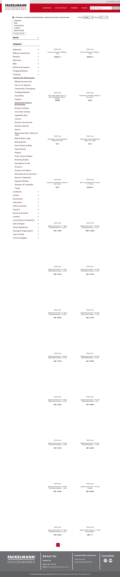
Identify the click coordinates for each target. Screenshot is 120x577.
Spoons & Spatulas (23, 177)
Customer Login (113, 2)
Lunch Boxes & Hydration (24, 220)
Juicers (18, 119)
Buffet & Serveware (21, 67)
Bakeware (17, 50)
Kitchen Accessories (23, 122)
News (84, 8)
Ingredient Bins (21, 115)
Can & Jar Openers (23, 85)
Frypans (18, 99)
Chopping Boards (20, 71)
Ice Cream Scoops (22, 112)
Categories (61, 8)
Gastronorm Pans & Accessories (57, 17)
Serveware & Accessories (26, 174)
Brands (47, 8)
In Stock (17, 28)
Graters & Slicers (22, 108)
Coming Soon (19, 25)
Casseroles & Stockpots (25, 89)
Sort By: (80, 17)
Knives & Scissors (20, 213)
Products (19, 17)
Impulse (16, 209)
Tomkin (74, 8)
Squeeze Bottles (22, 181)
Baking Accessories (21, 53)
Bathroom (17, 60)
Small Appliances (20, 227)
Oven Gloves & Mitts (23, 145)
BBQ (14, 64)
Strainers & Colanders (24, 185)
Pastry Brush (20, 149)
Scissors (18, 167)
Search (116, 8)
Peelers (18, 153)
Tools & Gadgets (20, 238)
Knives (17, 130)
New (15, 23)
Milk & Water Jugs (22, 138)
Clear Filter (19, 33)
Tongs (17, 188)
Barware (16, 57)
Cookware (17, 192)
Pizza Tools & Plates (23, 156)
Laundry (16, 217)
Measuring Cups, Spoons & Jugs (26, 134)
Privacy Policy (77, 574)
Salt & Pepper (19, 224)
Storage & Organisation (23, 231)
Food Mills (19, 96)
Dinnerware (18, 199)
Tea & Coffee (18, 234)
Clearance (17, 20)
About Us (50, 556)
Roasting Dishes (22, 160)
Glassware (17, 202)
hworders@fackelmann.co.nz (58, 567)
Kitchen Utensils (22, 126)
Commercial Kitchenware (34, 17)
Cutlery (16, 195)
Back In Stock (19, 30)
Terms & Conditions (63, 574)
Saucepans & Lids (22, 163)
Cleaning (16, 74)
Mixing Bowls (20, 142)
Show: (96, 17)
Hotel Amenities (20, 206)
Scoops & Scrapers (23, 170)
